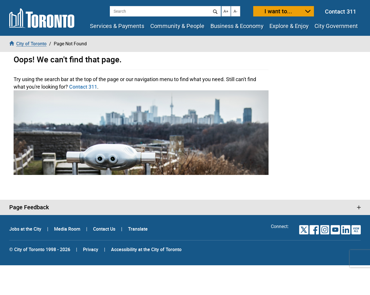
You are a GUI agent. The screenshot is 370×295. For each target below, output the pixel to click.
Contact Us (104, 229)
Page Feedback (29, 207)
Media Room (68, 229)
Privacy (90, 249)
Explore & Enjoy (288, 26)
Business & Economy (236, 26)
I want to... (278, 11)
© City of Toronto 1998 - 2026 (39, 249)
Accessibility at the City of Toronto (146, 249)
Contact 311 (340, 11)
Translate (138, 229)
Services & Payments (117, 26)
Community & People (177, 26)
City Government (336, 26)
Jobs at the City (25, 229)
